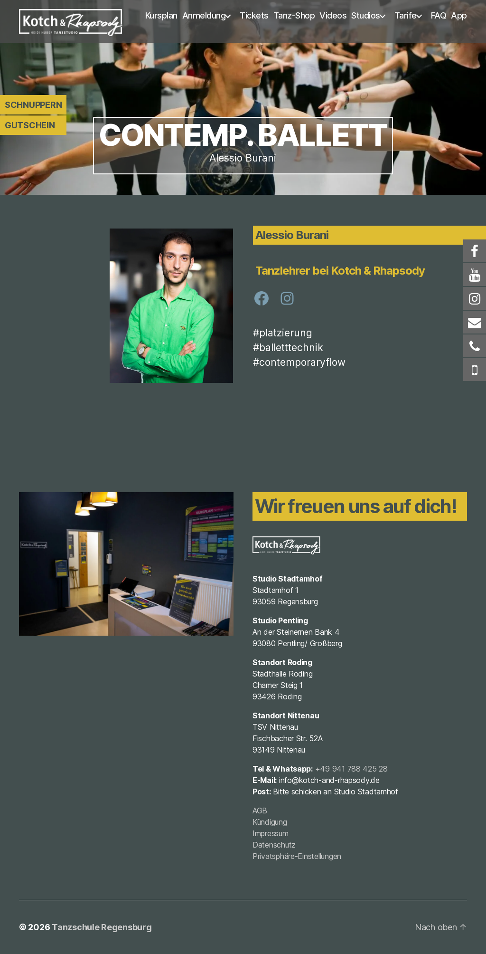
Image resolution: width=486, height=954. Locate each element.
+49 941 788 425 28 (351, 768)
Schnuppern (33, 105)
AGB (259, 810)
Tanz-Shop (294, 15)
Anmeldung (204, 15)
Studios (365, 15)
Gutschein (30, 125)
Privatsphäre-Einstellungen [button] (296, 856)
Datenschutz (274, 844)
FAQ (439, 15)
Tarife (405, 15)
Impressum (270, 833)
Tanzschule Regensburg (101, 927)
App (459, 15)
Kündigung (269, 822)
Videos (332, 15)
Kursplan (161, 15)
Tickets (254, 15)
